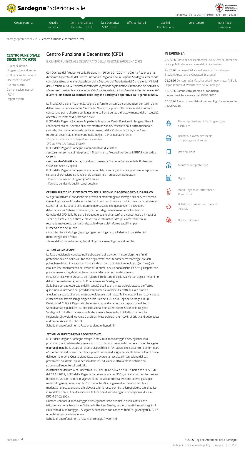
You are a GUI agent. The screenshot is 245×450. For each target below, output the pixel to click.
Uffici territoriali (136, 22)
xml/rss (232, 445)
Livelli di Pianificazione (165, 24)
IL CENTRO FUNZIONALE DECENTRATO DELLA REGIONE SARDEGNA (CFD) (94, 61)
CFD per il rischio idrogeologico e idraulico (21, 68)
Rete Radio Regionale (224, 24)
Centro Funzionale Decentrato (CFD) (82, 24)
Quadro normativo (53, 24)
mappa (219, 445)
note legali (176, 445)
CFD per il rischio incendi (21, 75)
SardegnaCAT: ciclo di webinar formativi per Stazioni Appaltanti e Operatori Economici (197, 72)
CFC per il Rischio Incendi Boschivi (65, 143)
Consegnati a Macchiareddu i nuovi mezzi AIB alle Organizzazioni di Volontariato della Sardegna (201, 82)
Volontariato (196, 22)
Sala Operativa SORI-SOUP (110, 24)
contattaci (13, 439)
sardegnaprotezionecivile (22, 39)
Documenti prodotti (19, 80)
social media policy (199, 445)
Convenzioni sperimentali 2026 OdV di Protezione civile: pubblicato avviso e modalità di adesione (201, 61)
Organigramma (23, 22)
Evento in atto (16, 84)
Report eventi (15, 99)
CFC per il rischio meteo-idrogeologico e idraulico (74, 139)
